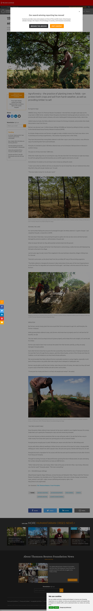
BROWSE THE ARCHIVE (39, 26)
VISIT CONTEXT (56, 26)
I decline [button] (56, 607)
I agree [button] (51, 607)
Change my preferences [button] (65, 607)
